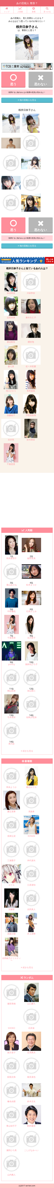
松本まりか (31, 584)
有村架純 (31, 390)
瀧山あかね (11, 584)
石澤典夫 (31, 1052)
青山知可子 (11, 1125)
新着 (34, 10)
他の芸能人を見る (27, 100)
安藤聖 (11, 909)
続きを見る (27, 750)
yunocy (11, 664)
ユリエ (11, 884)
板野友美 (31, 558)
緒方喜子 (11, 1052)
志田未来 (11, 317)
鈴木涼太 (31, 1101)
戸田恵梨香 (31, 415)
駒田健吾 (31, 1125)
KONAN (31, 836)
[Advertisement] (27, 499)
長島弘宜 (11, 836)
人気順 (20, 10)
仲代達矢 (31, 860)
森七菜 (11, 366)
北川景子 (31, 637)
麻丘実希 (11, 811)
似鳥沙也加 (31, 717)
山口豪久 (31, 1003)
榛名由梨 (11, 1101)
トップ (7, 10)
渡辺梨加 (11, 342)
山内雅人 (11, 1174)
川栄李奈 (31, 293)
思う (13, 80)
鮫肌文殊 (11, 1077)
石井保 (31, 1028)
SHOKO (11, 1028)
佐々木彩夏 (31, 366)
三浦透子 (11, 860)
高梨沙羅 (11, 933)
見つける (47, 10)
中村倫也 (11, 611)
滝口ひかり (11, 390)
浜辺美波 (11, 293)
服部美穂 (11, 1003)
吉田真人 (31, 909)
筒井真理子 (11, 558)
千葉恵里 (11, 464)
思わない (40, 80)
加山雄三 (31, 690)
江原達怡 (31, 884)
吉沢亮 (11, 439)
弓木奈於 (11, 717)
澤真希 (31, 811)
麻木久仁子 (31, 317)
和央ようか (11, 787)
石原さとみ (31, 611)
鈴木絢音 (31, 439)
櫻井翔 (31, 342)
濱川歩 (11, 743)
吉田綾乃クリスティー (11, 959)
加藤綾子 (11, 415)
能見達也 (31, 1077)
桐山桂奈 (11, 690)
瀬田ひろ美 (11, 1150)
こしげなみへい (31, 1150)
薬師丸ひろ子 (31, 664)
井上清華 (31, 933)
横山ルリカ (31, 787)
